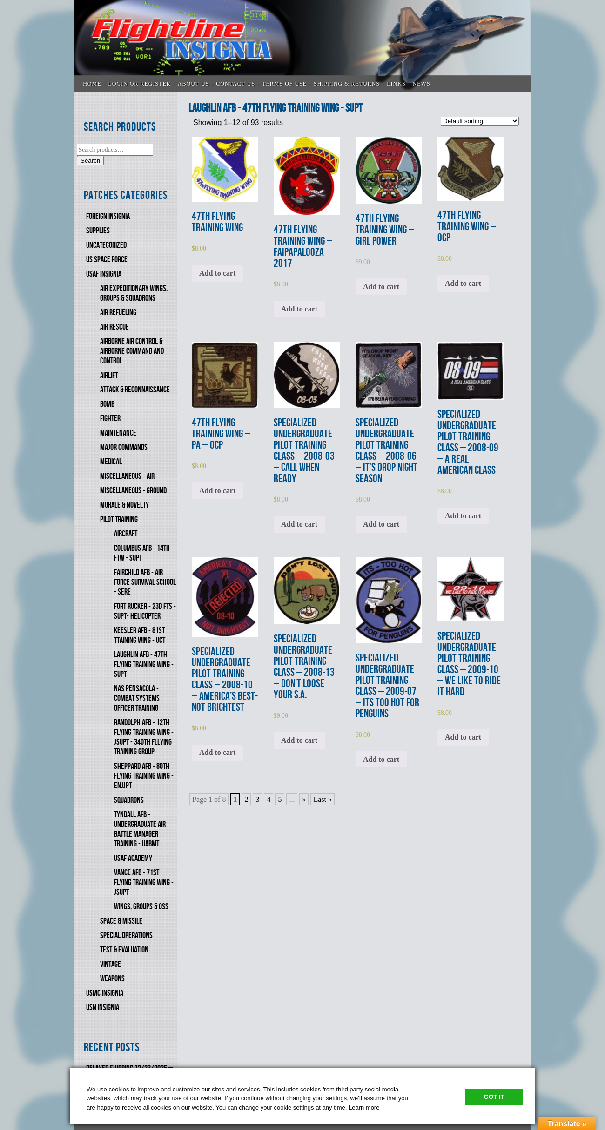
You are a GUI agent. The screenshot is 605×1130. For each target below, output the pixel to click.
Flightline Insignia (302, 46)
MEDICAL (111, 462)
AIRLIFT (109, 375)
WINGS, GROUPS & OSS (141, 907)
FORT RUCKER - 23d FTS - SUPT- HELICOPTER (145, 611)
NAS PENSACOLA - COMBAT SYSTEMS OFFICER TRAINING (137, 698)
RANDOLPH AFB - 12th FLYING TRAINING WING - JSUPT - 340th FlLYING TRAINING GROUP (144, 737)
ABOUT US (193, 83)
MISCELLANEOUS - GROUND (133, 491)
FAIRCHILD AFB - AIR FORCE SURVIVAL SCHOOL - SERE (145, 582)
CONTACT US (235, 83)
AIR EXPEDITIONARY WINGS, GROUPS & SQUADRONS (134, 293)
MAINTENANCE (118, 433)
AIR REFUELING (118, 312)
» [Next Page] (304, 799)
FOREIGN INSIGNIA (108, 216)
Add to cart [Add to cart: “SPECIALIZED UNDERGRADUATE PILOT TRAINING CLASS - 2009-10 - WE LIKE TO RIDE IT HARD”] (463, 737)
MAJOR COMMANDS (124, 447)
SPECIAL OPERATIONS (126, 935)
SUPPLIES (98, 231)
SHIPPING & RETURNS (347, 83)
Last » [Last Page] (322, 799)
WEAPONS (112, 979)
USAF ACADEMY (133, 858)
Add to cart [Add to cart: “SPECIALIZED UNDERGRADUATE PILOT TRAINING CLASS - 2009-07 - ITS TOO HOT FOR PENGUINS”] (381, 759)
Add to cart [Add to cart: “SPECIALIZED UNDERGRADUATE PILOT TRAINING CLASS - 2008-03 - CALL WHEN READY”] (299, 524)
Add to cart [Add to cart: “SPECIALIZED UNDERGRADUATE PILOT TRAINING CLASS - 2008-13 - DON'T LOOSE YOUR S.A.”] (299, 740)
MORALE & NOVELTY (124, 505)
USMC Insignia (104, 993)
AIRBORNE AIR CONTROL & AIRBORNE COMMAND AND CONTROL (132, 351)
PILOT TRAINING (119, 519)
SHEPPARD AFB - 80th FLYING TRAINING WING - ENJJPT (144, 776)
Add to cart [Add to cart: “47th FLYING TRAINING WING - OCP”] (463, 283)
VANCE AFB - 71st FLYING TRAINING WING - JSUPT (144, 882)
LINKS (396, 83)
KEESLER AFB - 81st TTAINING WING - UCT (139, 635)
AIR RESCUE (114, 327)
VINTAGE (110, 964)
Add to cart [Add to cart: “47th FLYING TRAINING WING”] (217, 273)
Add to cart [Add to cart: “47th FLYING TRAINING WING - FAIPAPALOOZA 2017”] (299, 309)
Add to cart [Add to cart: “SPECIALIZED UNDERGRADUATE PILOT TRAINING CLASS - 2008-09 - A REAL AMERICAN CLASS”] (463, 516)
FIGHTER (110, 418)
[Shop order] (480, 121)
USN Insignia (102, 1007)
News (421, 83)
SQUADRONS (129, 800)
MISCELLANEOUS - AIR (127, 476)
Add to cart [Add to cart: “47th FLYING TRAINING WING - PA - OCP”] (217, 491)
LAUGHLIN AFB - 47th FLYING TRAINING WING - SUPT (144, 664)
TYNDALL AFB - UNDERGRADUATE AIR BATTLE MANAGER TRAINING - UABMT (140, 829)
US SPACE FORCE (107, 259)
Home (92, 83)
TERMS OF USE (284, 83)
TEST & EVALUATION (124, 950)
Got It (494, 1096)
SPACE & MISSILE (121, 921)
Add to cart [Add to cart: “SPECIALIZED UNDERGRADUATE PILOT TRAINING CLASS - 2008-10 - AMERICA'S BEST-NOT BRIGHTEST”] (217, 752)
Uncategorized (106, 245)
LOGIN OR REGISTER (139, 83)
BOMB (107, 404)
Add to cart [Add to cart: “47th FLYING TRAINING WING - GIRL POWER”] (381, 287)
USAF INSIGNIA (103, 274)
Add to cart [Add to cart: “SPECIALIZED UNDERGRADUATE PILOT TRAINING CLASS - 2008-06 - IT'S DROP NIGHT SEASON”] (381, 524)
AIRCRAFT (125, 534)
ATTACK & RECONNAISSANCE (135, 390)
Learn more (364, 1107)
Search (90, 160)
